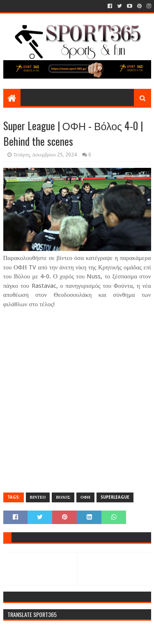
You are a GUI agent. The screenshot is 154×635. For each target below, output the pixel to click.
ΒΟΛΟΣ (63, 497)
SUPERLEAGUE (115, 497)
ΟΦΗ (85, 497)
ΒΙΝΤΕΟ (38, 497)
